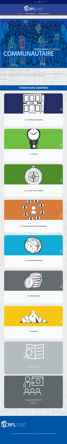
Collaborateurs (43, 13)
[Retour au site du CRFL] (35, 2)
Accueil (20, 13)
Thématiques (30, 13)
